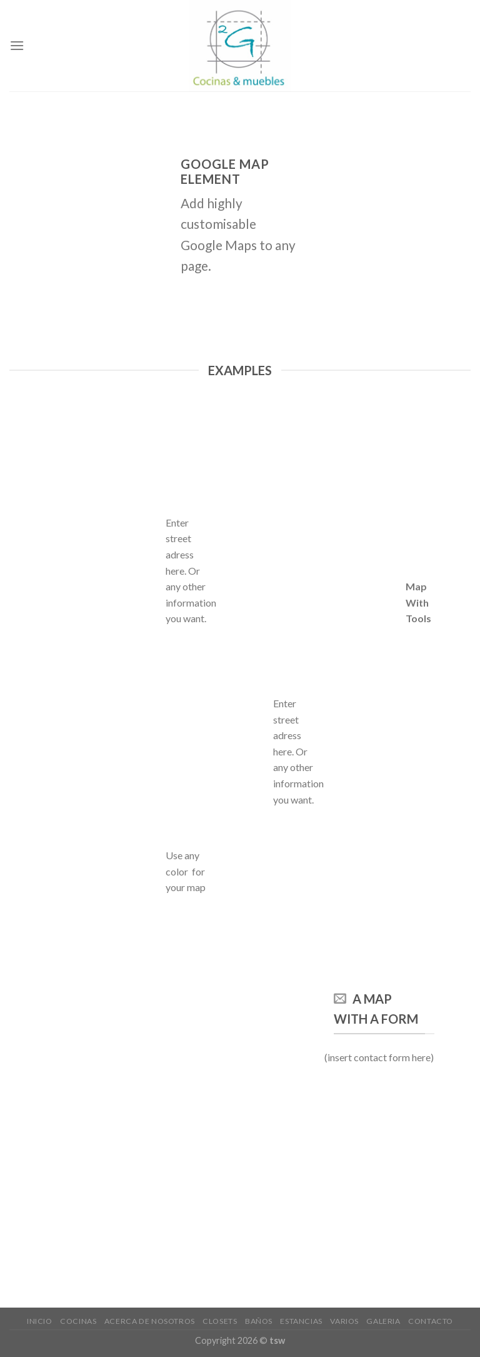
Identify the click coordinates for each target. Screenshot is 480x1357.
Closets (219, 1321)
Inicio (39, 1321)
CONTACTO (430, 1321)
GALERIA (383, 1321)
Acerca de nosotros (149, 1321)
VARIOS (344, 1321)
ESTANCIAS (301, 1321)
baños (258, 1321)
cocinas (78, 1321)
